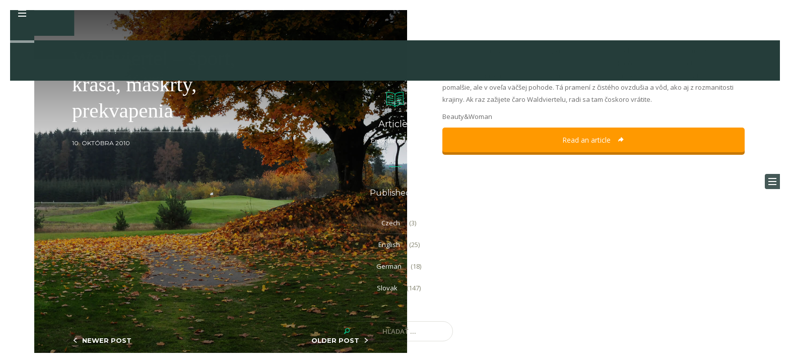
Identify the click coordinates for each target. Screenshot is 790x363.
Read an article (593, 140)
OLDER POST (335, 340)
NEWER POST (106, 340)
